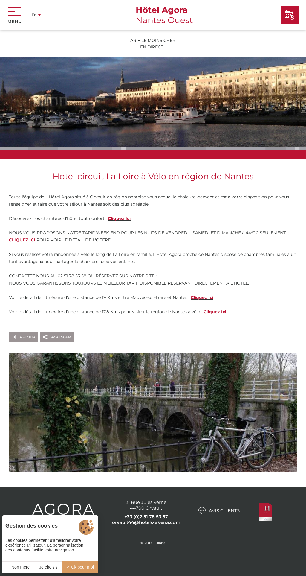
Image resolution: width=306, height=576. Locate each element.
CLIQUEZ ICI (22, 240)
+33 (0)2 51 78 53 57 (146, 516)
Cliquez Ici (119, 218)
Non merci (18, 567)
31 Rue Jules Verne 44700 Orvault (146, 505)
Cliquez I (213, 311)
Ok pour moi (80, 567)
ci (224, 311)
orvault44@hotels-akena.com (146, 522)
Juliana (159, 543)
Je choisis (48, 567)
